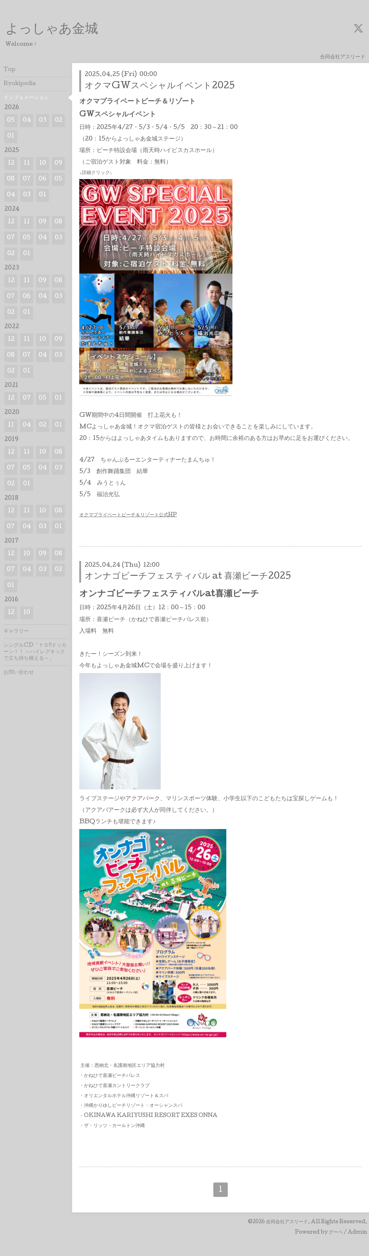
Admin (357, 1232)
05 (11, 120)
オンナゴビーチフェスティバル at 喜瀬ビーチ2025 (188, 577)
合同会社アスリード (287, 1222)
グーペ (336, 1232)
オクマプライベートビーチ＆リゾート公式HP (128, 515)
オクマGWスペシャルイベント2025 (160, 86)
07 (27, 179)
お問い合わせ (19, 673)
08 (11, 179)
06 (42, 179)
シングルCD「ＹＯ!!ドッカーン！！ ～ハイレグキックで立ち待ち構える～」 (35, 652)
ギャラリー (16, 631)
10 (42, 163)
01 (10, 136)
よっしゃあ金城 (51, 30)
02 (58, 120)
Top (9, 70)
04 (27, 120)
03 (42, 120)
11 (26, 163)
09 (58, 163)
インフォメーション (26, 98)
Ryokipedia (20, 84)
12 (11, 163)
